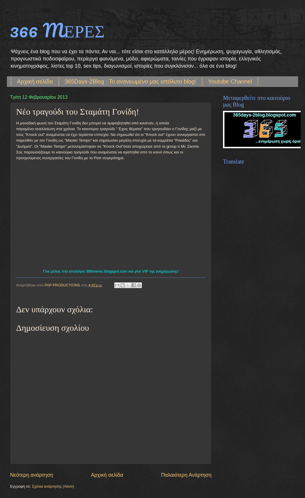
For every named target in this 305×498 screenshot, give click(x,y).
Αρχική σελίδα (35, 81)
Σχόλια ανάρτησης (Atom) (53, 486)
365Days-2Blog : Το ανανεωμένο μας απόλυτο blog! (130, 81)
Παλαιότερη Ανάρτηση (186, 475)
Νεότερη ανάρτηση (31, 475)
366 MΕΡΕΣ (57, 30)
